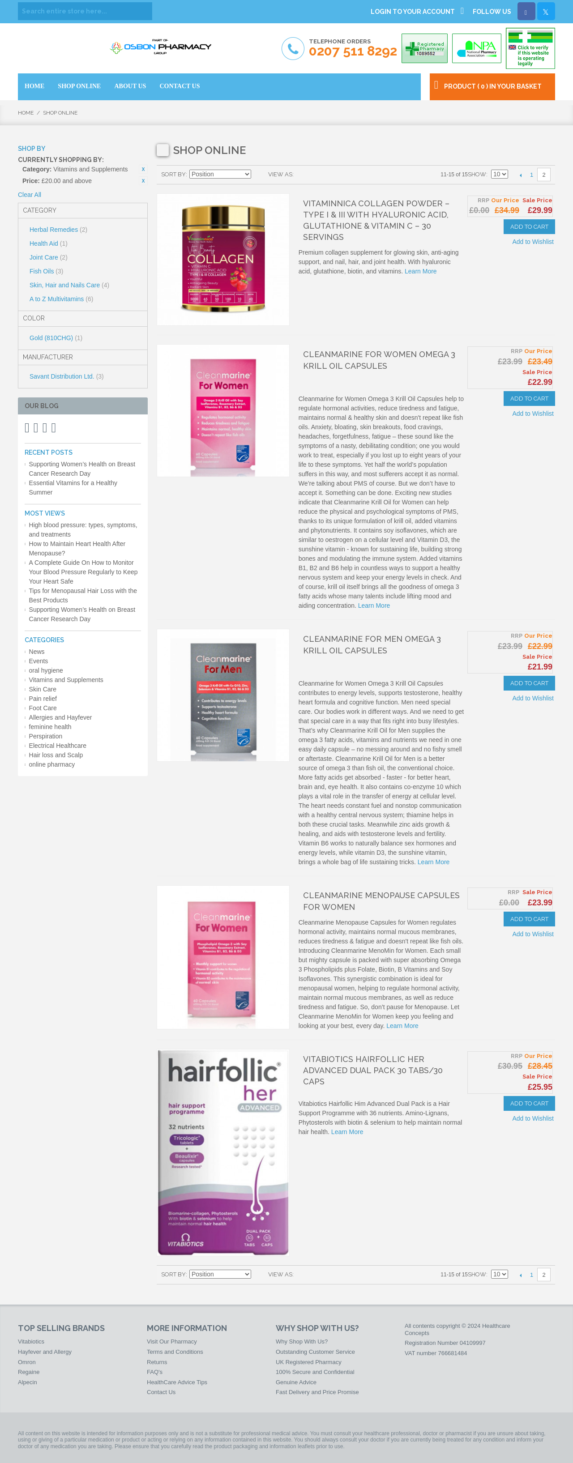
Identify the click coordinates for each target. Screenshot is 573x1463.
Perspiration (46, 736)
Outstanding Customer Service (315, 1351)
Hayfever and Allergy (45, 1351)
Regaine (28, 1372)
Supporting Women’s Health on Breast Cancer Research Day (82, 469)
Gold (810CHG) (56, 337)
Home (26, 113)
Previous (520, 175)
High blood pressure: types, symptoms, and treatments (83, 529)
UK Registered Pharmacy (309, 1362)
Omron (27, 1362)
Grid (302, 174)
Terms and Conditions (175, 1351)
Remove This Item (143, 169)
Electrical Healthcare (57, 745)
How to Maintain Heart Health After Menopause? (77, 548)
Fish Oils (46, 271)
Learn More (421, 271)
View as (280, 174)
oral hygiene (46, 670)
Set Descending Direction (259, 174)
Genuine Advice (296, 1382)
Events (38, 661)
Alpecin (27, 1382)
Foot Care (43, 708)
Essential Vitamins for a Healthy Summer (73, 487)
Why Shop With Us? (302, 1341)
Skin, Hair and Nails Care (69, 285)
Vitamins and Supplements (66, 679)
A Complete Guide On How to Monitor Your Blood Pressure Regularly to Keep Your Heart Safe (83, 572)
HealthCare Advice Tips (177, 1382)
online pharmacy (52, 764)
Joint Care (49, 257)
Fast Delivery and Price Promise (317, 1392)
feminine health (50, 726)
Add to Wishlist (533, 241)
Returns (157, 1362)
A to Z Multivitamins (61, 299)
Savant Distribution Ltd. (67, 376)
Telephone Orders (353, 48)
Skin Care (42, 689)
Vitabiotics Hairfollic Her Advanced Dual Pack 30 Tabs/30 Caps (373, 1070)
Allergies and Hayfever (60, 717)
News (37, 651)
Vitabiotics (31, 1341)
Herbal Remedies (58, 229)
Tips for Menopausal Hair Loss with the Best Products (83, 595)
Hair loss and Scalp (56, 755)
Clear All (29, 194)
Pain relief (43, 698)
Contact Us (161, 1392)
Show (477, 174)
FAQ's (154, 1372)
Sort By (173, 174)
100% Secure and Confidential (315, 1372)
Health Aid (49, 243)
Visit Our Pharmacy (172, 1341)
